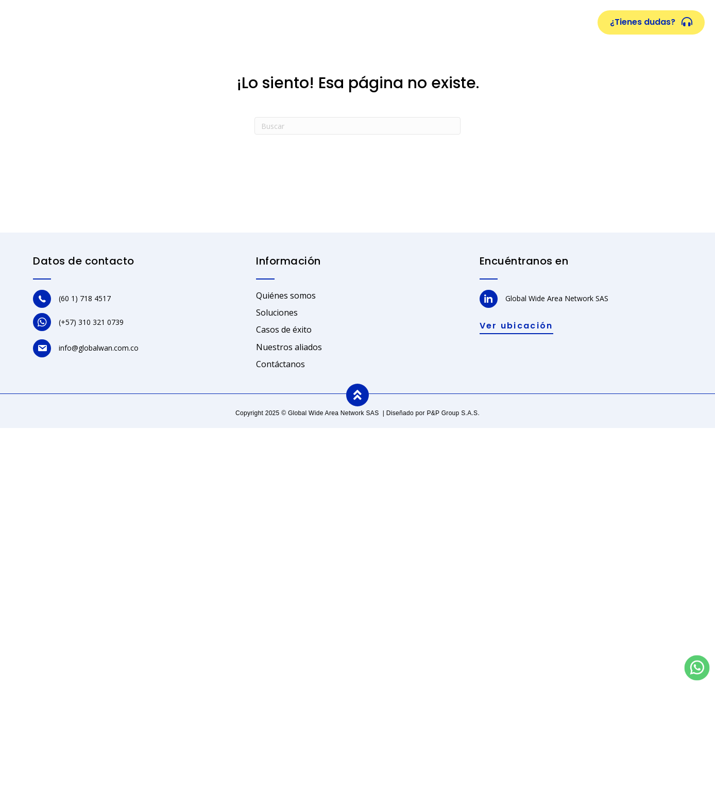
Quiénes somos (233, 23)
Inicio (174, 23)
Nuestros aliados (458, 23)
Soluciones (305, 23)
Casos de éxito (375, 23)
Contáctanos (280, 364)
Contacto (530, 23)
